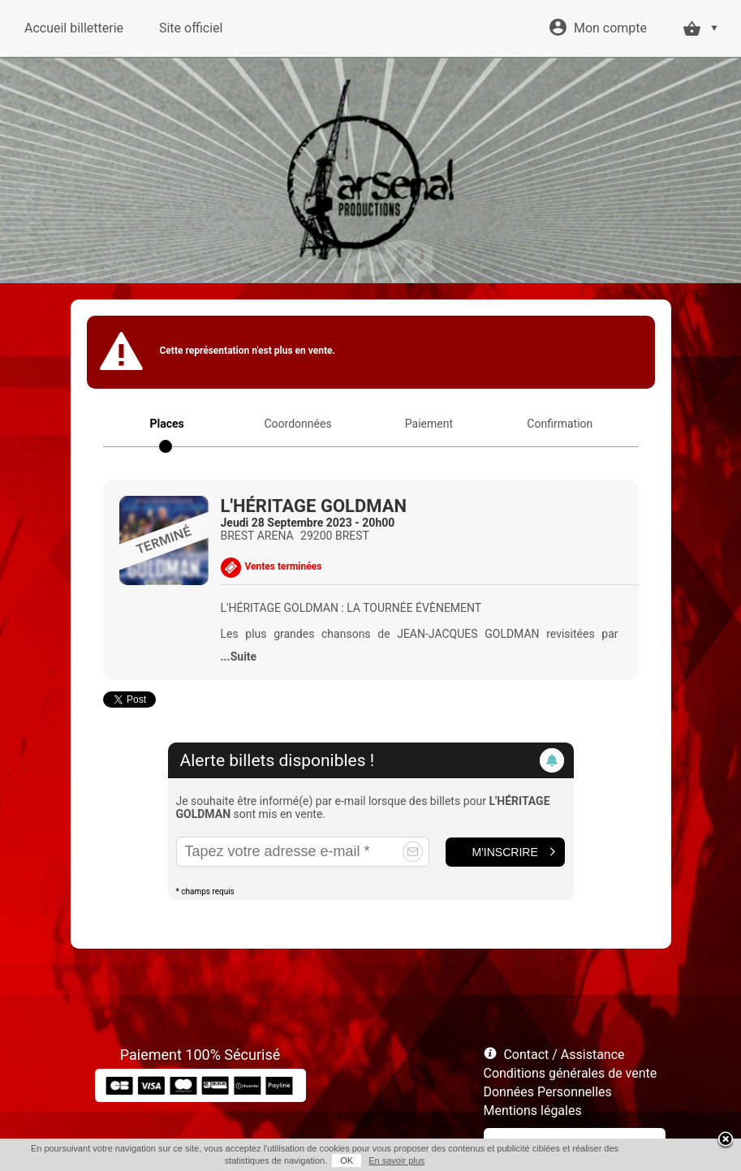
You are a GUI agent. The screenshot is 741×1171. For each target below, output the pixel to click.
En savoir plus (396, 1160)
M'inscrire (505, 852)
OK (346, 1160)
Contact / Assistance (563, 1054)
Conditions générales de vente (570, 1073)
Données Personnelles (548, 1092)
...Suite (239, 656)
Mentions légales (533, 1110)
